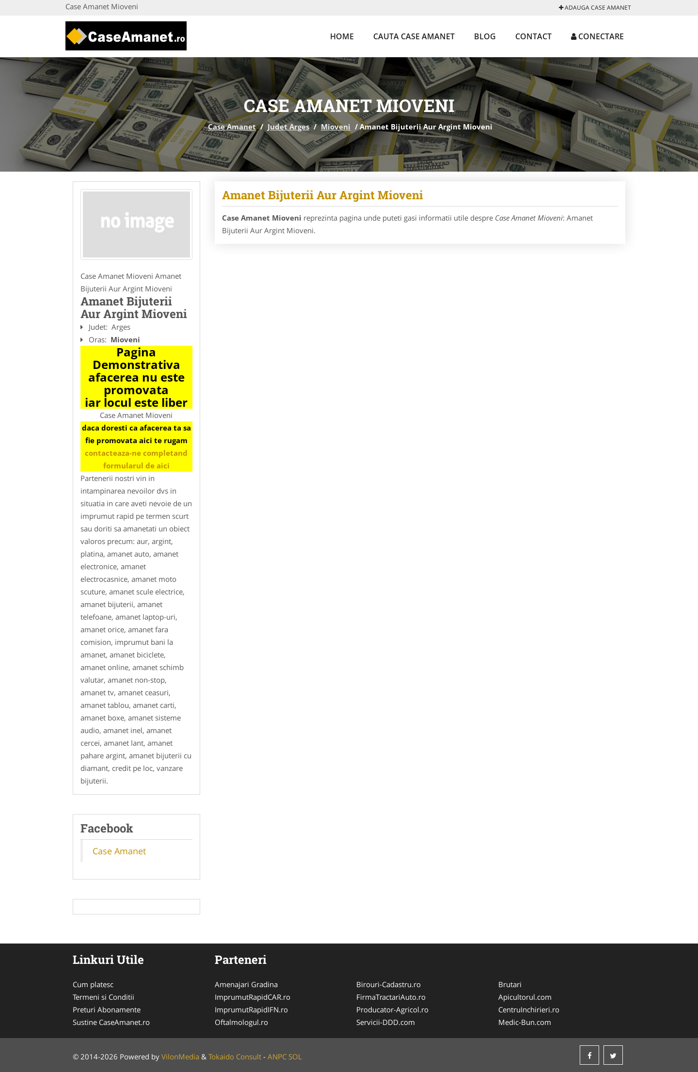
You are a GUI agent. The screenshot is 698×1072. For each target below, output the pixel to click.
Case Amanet (232, 126)
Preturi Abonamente (107, 1009)
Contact (533, 36)
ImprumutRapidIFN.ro (251, 1009)
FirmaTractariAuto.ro (391, 997)
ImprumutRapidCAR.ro (252, 997)
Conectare (597, 36)
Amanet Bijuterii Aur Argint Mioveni (322, 195)
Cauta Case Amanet (414, 36)
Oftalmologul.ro (241, 1022)
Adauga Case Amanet (595, 7)
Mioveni (335, 126)
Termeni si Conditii (103, 997)
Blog (485, 36)
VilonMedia (180, 1056)
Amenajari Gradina (246, 984)
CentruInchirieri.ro (528, 1009)
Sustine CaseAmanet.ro (111, 1022)
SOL (295, 1056)
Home (342, 36)
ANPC (277, 1056)
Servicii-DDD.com (385, 1022)
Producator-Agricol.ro (392, 1009)
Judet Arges (288, 126)
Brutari (510, 984)
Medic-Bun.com (524, 1022)
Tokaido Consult (234, 1056)
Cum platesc (93, 984)
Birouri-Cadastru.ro (388, 984)
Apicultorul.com (525, 997)
